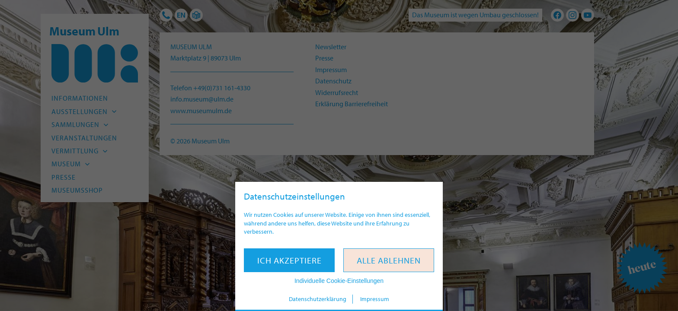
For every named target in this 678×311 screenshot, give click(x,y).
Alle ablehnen (389, 260)
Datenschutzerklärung (317, 299)
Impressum (374, 299)
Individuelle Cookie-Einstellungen (339, 280)
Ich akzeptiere (289, 260)
